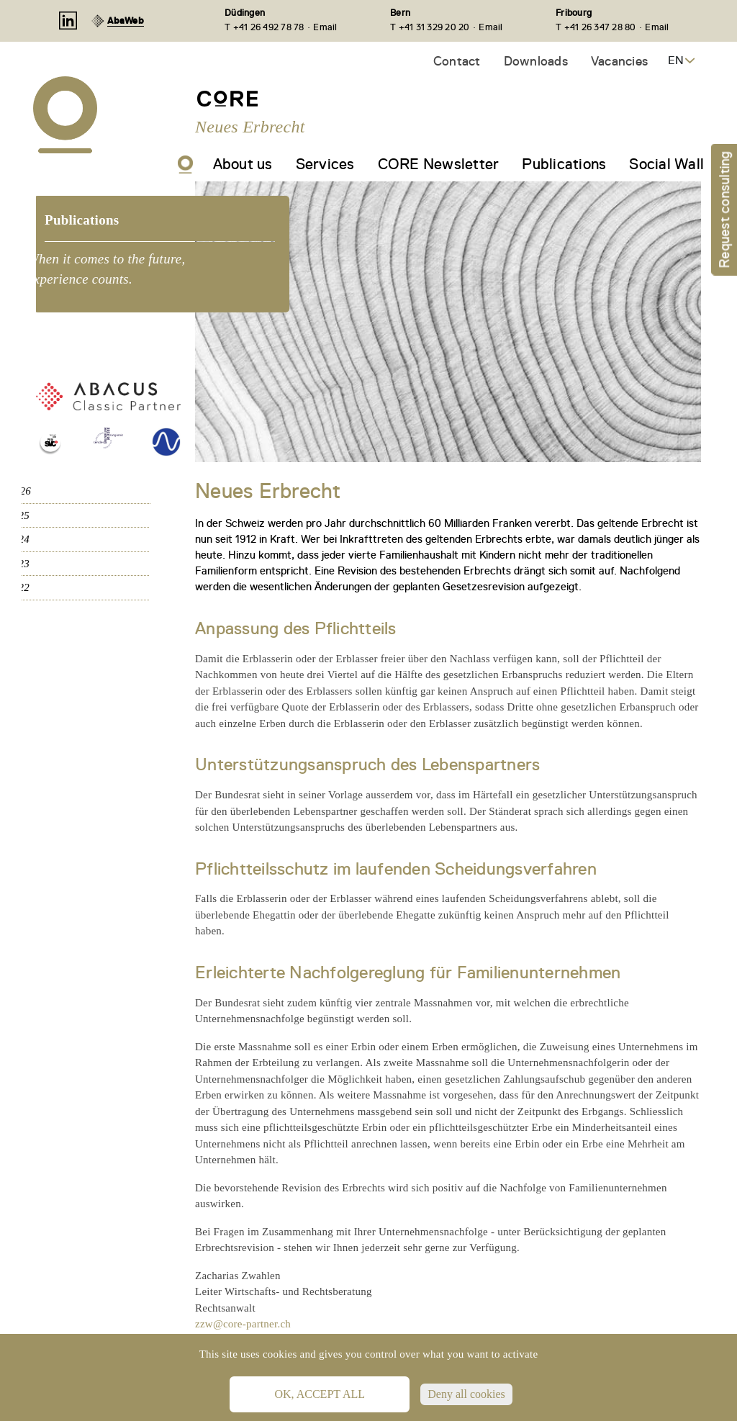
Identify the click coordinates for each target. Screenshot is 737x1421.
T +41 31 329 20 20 (430, 27)
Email (325, 27)
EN (676, 60)
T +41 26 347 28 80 (596, 27)
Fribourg (574, 12)
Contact (457, 60)
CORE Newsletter (438, 164)
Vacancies (619, 60)
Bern (400, 12)
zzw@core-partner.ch (243, 1324)
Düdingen (245, 12)
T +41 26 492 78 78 (264, 27)
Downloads (536, 60)
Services (325, 164)
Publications (564, 164)
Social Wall (666, 164)
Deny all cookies (466, 1394)
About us (243, 164)
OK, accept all (319, 1394)
